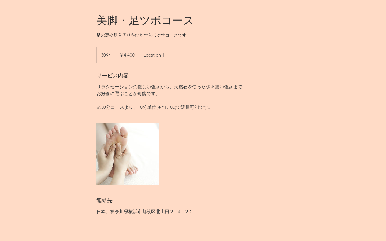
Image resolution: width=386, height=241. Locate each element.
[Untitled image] (127, 154)
